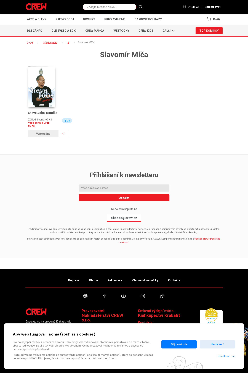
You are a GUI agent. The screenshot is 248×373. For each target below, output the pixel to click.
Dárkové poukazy (148, 19)
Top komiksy (209, 30)
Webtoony (121, 30)
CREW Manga (94, 30)
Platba (93, 280)
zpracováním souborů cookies (78, 355)
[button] (167, 30)
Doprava (73, 280)
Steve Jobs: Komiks (42, 113)
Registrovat (212, 7)
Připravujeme (114, 19)
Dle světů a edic (64, 30)
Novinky (89, 19)
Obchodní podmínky (145, 280)
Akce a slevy (36, 19)
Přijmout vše (179, 344)
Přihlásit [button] (191, 7)
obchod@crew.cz (124, 218)
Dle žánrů (34, 30)
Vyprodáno (43, 133)
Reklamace (115, 280)
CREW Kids (145, 30)
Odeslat (124, 198)
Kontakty (174, 280)
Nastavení (217, 344)
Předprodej (64, 19)
